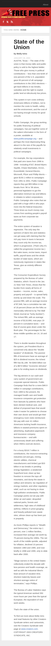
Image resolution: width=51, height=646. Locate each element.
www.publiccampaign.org (25, 138)
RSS (12, 22)
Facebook (3, 22)
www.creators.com (29, 629)
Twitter (7, 22)
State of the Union (29, 44)
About (45, 4)
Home (23, 30)
